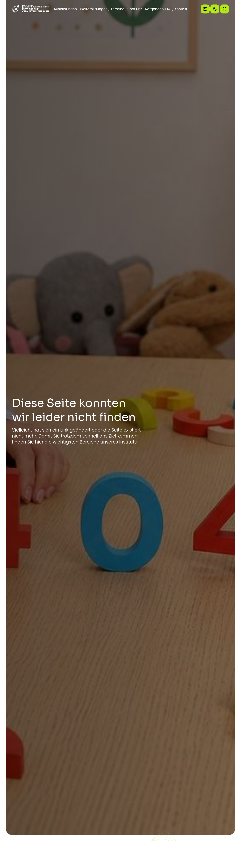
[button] (65, 9)
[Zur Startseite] (31, 9)
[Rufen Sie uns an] (214, 8)
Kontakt (180, 9)
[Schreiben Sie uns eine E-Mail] (205, 8)
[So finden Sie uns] (224, 8)
